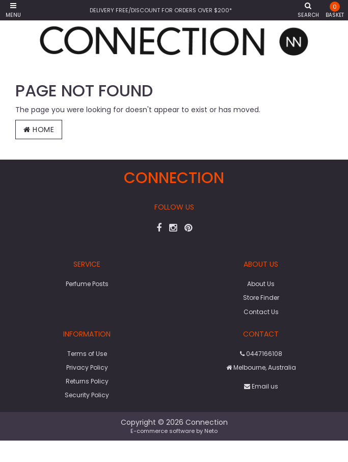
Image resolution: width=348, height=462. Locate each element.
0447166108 (261, 353)
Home (38, 129)
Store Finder (261, 297)
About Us (261, 283)
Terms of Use (87, 353)
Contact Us (261, 311)
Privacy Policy (87, 367)
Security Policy (87, 395)
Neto (211, 431)
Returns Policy (87, 381)
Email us (261, 386)
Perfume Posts (87, 283)
